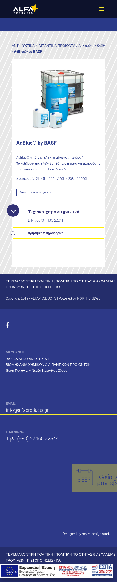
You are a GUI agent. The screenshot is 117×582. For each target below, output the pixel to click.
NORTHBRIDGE (88, 298)
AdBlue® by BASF (91, 46)
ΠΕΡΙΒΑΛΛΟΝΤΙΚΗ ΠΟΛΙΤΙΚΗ (29, 281)
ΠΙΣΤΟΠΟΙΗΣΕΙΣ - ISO (44, 287)
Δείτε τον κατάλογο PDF (36, 192)
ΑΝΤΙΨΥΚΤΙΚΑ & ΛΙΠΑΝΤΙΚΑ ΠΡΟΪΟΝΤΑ (43, 46)
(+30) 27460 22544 (37, 439)
